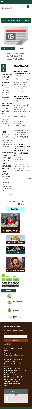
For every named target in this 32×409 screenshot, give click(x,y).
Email (5, 334)
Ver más (10, 195)
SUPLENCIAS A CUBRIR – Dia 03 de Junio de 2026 (7, 79)
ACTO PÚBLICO (18, 121)
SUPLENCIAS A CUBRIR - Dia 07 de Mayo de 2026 (7, 108)
